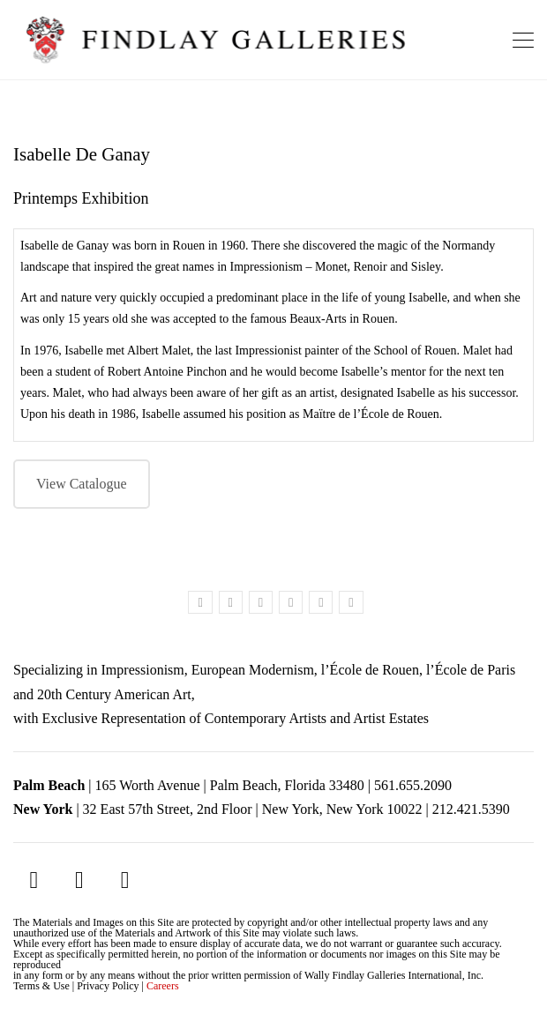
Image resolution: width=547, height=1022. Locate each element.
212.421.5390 (471, 809)
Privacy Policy (108, 986)
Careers (162, 986)
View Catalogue (81, 483)
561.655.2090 (413, 785)
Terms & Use (41, 986)
